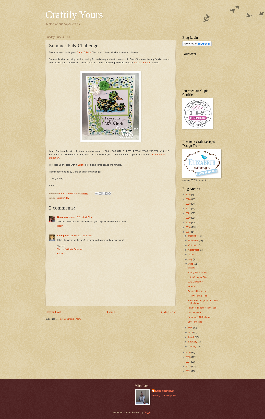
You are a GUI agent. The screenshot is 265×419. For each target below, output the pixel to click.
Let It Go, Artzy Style (198, 277)
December (193, 236)
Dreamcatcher (194, 312)
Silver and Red (195, 322)
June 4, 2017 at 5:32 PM (80, 217)
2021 (188, 213)
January (192, 346)
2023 (188, 204)
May (190, 327)
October (192, 245)
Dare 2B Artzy (84, 52)
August (192, 254)
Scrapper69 (63, 235)
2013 (188, 366)
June (191, 264)
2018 (188, 227)
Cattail (81, 165)
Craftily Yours (74, 14)
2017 (188, 232)
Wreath (191, 286)
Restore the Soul (142, 62)
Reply (60, 226)
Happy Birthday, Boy (197, 272)
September (194, 250)
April (190, 332)
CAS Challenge (195, 281)
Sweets (191, 267)
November (193, 240)
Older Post (168, 312)
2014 (188, 362)
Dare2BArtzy (63, 198)
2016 (188, 352)
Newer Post (53, 312)
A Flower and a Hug (197, 295)
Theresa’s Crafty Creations (70, 249)
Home (111, 312)
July (190, 259)
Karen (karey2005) (164, 391)
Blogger (147, 412)
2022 (188, 208)
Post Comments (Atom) (70, 319)
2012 (188, 371)
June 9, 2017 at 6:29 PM (81, 235)
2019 (188, 222)
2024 (188, 199)
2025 (188, 194)
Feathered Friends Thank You (202, 307)
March (191, 337)
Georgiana (62, 217)
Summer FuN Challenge (199, 317)
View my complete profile (164, 395)
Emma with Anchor (197, 291)
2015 (188, 357)
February (193, 341)
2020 (188, 218)
